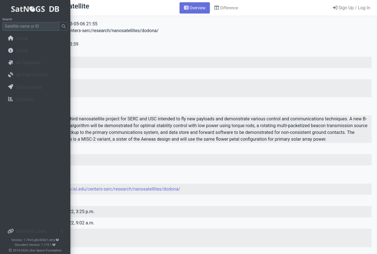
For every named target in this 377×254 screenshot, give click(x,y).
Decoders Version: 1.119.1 (35, 245)
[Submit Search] (63, 26)
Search (7, 19)
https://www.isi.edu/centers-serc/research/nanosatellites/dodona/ (183, 195)
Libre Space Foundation (45, 250)
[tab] (229, 8)
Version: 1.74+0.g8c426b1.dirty (35, 240)
